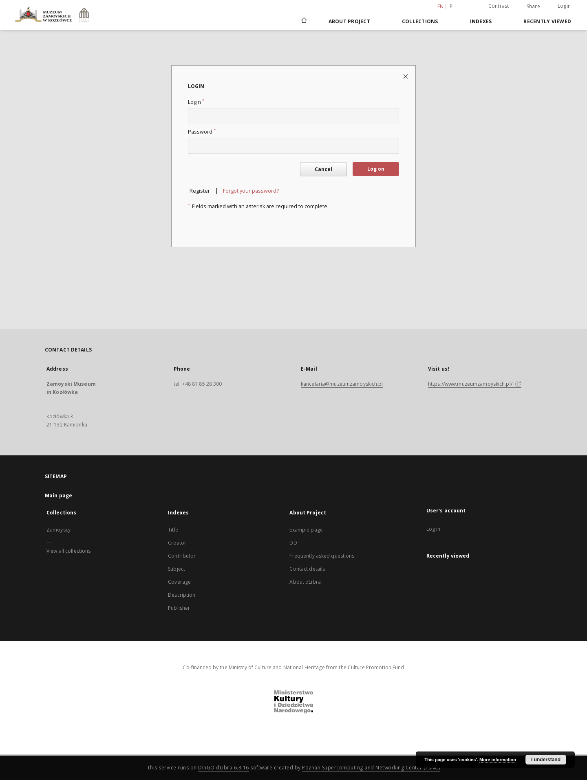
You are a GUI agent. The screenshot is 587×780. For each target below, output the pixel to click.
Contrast (498, 5)
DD (293, 542)
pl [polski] (452, 6)
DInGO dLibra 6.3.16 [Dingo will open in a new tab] (223, 767)
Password (202, 131)
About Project (349, 21)
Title (173, 529)
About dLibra (304, 581)
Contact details (307, 568)
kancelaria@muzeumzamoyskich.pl (342, 383)
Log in (433, 528)
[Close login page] (406, 76)
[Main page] (303, 21)
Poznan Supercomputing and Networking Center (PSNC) (371, 767)
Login (564, 5)
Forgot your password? (251, 190)
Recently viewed (547, 21)
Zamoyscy (58, 529)
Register (200, 190)
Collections (420, 21)
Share (533, 6)
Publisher (179, 607)
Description (181, 594)
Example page (305, 529)
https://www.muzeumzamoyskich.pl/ (474, 383)
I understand (546, 759)
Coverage (179, 581)
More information (497, 759)
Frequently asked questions (321, 555)
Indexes (481, 21)
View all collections (68, 550)
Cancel (323, 169)
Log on (375, 168)
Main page (58, 495)
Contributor (182, 555)
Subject (176, 568)
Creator (177, 542)
